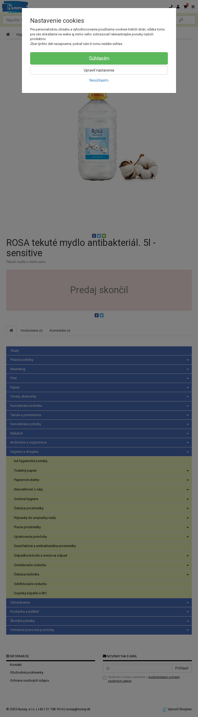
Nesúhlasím (99, 80)
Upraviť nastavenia (99, 70)
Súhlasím (99, 58)
